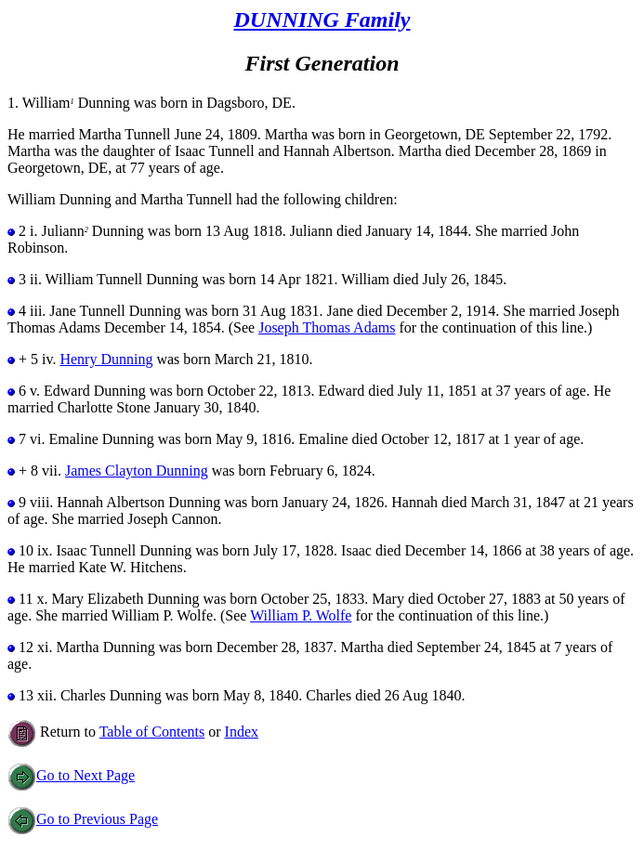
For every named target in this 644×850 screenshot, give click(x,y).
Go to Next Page (71, 775)
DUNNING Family (322, 19)
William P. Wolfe (300, 615)
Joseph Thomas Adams (326, 327)
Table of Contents (152, 731)
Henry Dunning (105, 359)
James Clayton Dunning (136, 470)
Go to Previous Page (82, 819)
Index (241, 731)
